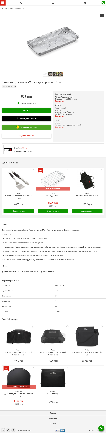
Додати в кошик (19, 211)
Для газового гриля (31, 272)
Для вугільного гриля (11, 272)
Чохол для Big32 (53, 394)
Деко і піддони (48, 272)
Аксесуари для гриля (14, 8)
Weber (24, 148)
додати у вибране (27, 136)
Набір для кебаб (53, 196)
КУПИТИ (26, 110)
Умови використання (24, 430)
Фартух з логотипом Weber (87, 196)
